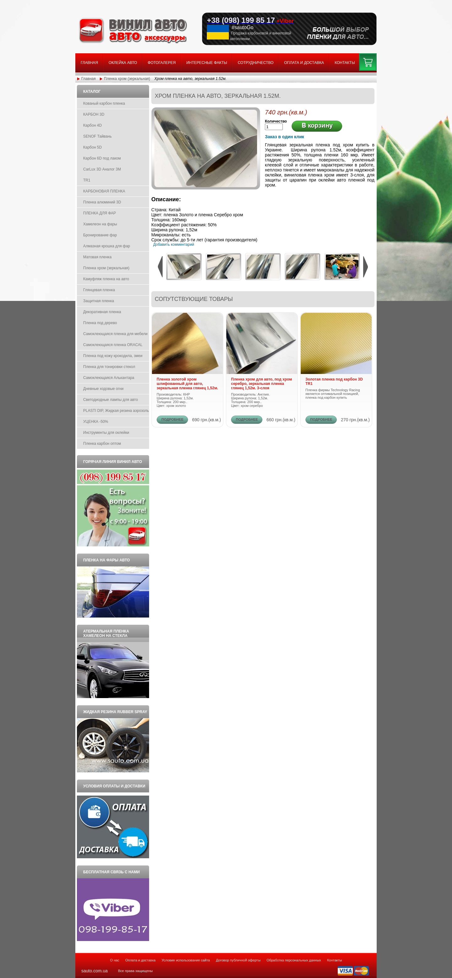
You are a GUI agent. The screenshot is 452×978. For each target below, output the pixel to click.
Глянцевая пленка (99, 290)
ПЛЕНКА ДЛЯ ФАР (99, 213)
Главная (89, 62)
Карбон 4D (92, 125)
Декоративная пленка (102, 312)
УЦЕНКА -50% (95, 421)
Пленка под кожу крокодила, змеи (113, 356)
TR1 (86, 180)
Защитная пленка (98, 301)
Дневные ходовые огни (103, 388)
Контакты (345, 62)
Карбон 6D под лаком (102, 158)
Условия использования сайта (186, 960)
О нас (114, 960)
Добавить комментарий (173, 244)
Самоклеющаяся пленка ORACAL (113, 345)
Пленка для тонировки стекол (109, 367)
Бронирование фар (100, 235)
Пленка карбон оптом (102, 443)
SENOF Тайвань (97, 136)
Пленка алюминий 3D (102, 202)
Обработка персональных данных (293, 960)
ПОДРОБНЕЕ (172, 419)
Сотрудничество (255, 62)
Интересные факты (206, 62)
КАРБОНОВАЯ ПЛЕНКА (104, 191)
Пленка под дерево (100, 323)
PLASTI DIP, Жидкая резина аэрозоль (116, 410)
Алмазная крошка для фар (106, 246)
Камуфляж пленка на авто (106, 279)
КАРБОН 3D (93, 114)
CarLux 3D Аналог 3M (102, 169)
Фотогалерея (162, 62)
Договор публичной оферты (238, 960)
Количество (276, 121)
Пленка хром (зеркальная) (127, 78)
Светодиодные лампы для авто (110, 399)
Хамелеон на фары (100, 224)
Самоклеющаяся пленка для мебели (115, 334)
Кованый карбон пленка (104, 103)
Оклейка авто (123, 62)
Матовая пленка (97, 257)
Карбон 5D (92, 147)
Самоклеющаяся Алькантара (108, 378)
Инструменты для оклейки (106, 432)
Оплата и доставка (304, 62)
